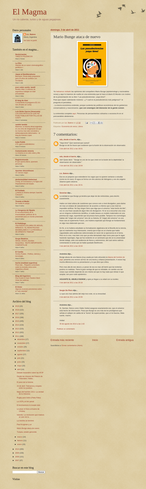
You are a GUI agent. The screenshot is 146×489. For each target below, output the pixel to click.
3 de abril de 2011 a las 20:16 (71, 283)
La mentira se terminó (25, 421)
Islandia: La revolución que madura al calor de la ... (30, 416)
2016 (17, 317)
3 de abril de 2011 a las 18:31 (71, 185)
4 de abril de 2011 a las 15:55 (71, 297)
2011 (17, 336)
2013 (17, 329)
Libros (80, 126)
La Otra (18, 63)
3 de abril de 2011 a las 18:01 (71, 149)
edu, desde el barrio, (68, 139)
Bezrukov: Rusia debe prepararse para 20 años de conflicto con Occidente (27, 78)
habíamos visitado (63, 91)
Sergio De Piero (66, 290)
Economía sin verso (69, 126)
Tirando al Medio (22, 201)
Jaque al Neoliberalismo (25, 74)
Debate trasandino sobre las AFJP (30, 373)
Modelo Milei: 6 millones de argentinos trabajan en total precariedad (25, 91)
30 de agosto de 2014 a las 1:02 (72, 324)
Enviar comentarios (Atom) (72, 345)
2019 (17, 306)
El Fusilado (20, 190)
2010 (17, 449)
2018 (17, 310)
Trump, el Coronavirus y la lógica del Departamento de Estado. (28, 183)
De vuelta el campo (22, 203)
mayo (19, 366)
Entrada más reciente (62, 340)
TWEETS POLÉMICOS (24, 56)
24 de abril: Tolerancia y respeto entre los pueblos (29, 387)
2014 (17, 325)
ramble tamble (21, 125)
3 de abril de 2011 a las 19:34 (71, 246)
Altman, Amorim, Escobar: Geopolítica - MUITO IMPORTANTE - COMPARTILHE (29, 243)
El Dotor (18, 287)
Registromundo (21, 160)
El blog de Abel (21, 100)
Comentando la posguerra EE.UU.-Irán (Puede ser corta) (28, 104)
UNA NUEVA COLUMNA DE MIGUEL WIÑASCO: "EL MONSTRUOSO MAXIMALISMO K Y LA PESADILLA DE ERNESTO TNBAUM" (29, 229)
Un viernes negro (21, 173)
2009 (17, 453)
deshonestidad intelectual (26, 179)
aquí (74, 113)
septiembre (21, 351)
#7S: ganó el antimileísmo (25, 144)
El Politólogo (20, 223)
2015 (17, 321)
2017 (17, 314)
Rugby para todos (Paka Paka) (29, 398)
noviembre (21, 343)
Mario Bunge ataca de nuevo (28, 428)
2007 (17, 460)
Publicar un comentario (66, 329)
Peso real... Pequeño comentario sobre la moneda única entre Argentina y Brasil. (27, 267)
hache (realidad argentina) (26, 263)
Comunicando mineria (24, 151)
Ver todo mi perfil (30, 40)
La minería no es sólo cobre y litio (27, 153)
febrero (20, 440)
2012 (17, 332)
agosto (20, 354)
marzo (20, 437)
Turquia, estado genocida (27, 432)
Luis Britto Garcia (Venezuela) (27, 111)
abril (19, 369)
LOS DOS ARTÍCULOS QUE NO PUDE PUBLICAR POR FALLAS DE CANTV (28, 116)
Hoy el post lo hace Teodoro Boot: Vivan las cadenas (27, 279)
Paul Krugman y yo (24, 424)
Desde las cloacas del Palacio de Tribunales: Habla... (30, 377)
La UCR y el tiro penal (25, 401)
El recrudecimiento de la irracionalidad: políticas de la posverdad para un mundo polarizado (29, 214)
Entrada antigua (124, 340)
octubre (20, 347)
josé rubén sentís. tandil (25, 87)
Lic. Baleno (64, 173)
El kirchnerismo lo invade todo (28, 405)
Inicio (95, 340)
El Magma (30, 11)
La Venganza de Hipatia (25, 210)
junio (19, 362)
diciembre (21, 339)
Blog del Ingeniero (23, 276)
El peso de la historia (25, 382)
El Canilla (19, 252)
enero (19, 444)
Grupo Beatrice (21, 239)
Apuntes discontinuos (24, 171)
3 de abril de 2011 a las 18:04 (71, 166)
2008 (17, 457)
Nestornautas (21, 54)
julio (19, 358)
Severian (63, 193)
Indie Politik (20, 142)
